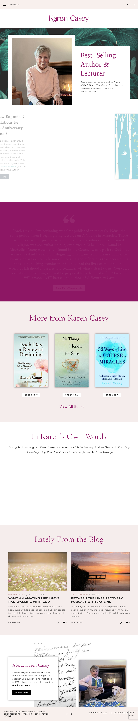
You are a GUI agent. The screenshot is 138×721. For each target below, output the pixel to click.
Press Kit (27, 714)
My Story (9, 712)
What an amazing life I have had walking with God (34, 600)
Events (41, 712)
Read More (14, 622)
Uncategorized (16, 595)
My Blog (8, 716)
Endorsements (12, 714)
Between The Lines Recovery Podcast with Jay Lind (97, 600)
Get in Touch (42, 714)
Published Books (25, 712)
